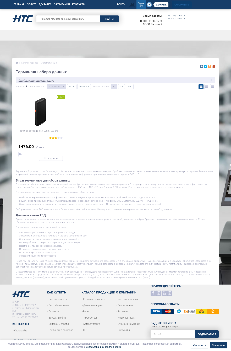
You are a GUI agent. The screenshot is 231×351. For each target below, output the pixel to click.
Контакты (78, 4)
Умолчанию (55, 86)
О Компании (62, 4)
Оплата (31, 4)
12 (114, 86)
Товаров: (20, 86)
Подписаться (206, 334)
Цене (71, 86)
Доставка (45, 4)
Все (129, 86)
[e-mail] (173, 334)
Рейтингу (84, 86)
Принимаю (218, 345)
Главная (19, 4)
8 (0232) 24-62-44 (176, 15)
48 (121, 86)
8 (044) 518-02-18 (176, 18)
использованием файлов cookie (104, 347)
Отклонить (199, 345)
